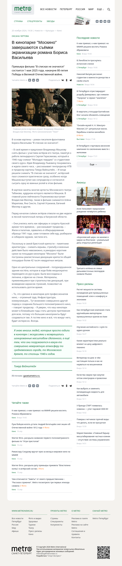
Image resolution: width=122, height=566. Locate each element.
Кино (59, 30)
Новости (80, 85)
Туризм (32, 524)
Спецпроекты (34, 21)
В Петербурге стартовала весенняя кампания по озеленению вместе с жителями (93, 149)
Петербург (66, 9)
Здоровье (33, 521)
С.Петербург (82, 67)
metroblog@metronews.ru (46, 553)
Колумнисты (56, 524)
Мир (91, 9)
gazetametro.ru (31, 375)
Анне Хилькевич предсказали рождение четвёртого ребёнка (91, 210)
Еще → (93, 164)
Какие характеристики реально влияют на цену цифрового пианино (91, 344)
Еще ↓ (100, 9)
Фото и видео (35, 518)
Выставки (81, 139)
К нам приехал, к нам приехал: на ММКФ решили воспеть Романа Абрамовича (93, 46)
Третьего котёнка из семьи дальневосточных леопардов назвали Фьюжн (90, 271)
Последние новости (88, 38)
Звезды (51, 21)
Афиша (15, 531)
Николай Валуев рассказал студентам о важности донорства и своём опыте (93, 77)
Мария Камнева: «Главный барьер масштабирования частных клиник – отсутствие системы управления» (93, 436)
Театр (31, 528)
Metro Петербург (100, 518)
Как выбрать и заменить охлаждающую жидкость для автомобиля (90, 392)
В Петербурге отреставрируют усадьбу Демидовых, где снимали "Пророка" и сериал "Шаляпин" (93, 94)
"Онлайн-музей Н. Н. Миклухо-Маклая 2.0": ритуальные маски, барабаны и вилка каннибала (92, 128)
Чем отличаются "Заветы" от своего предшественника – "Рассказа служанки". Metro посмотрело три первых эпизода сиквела (40, 482)
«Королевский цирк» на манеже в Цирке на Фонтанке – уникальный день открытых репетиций (93, 240)
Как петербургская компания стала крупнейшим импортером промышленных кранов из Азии (93, 313)
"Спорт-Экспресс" (54, 556)
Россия (80, 9)
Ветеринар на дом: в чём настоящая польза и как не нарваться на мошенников (89, 361)
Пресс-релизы (35, 531)
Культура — (51, 30)
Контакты (75, 537)
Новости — (40, 30)
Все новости (48, 9)
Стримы (18, 21)
